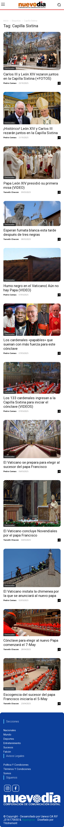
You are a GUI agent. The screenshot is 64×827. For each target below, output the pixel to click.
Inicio (6, 20)
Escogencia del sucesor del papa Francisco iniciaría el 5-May (29, 697)
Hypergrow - (29, 819)
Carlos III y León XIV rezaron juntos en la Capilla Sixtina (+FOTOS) (31, 76)
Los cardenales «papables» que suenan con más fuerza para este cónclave (29, 344)
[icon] (7, 788)
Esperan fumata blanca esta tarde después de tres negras (29, 232)
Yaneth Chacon (11, 192)
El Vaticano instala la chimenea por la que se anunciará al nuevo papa (31, 593)
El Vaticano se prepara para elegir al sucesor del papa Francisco (31, 464)
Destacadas (9, 68)
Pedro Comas (9, 83)
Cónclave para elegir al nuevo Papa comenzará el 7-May (30, 642)
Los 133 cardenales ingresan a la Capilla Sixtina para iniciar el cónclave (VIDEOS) (29, 402)
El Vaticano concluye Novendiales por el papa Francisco (30, 533)
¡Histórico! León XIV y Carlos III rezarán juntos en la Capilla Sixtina (30, 131)
